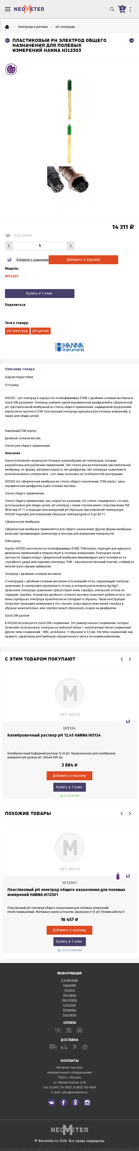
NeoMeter (29, 9)
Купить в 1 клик (39, 293)
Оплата (69, 990)
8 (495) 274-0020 (61, 1087)
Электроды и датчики (33, 27)
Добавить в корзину (83, 260)
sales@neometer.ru (74, 1092)
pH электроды (65, 27)
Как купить (69, 1000)
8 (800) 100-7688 (84, 1087)
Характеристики (19, 377)
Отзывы (12, 385)
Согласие (69, 1005)
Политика (69, 1010)
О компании (69, 980)
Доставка (69, 995)
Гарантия (69, 985)
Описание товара (20, 369)
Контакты (69, 1015)
